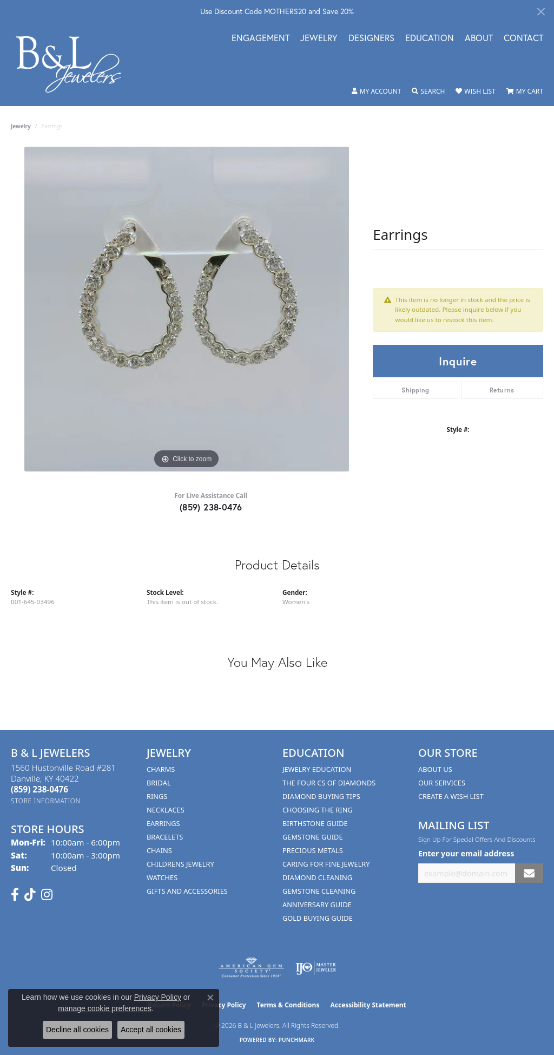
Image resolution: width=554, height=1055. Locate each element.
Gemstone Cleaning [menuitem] (318, 891)
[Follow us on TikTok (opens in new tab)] (30, 894)
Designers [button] (371, 39)
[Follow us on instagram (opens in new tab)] (46, 894)
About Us (435, 769)
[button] (376, 91)
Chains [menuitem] (159, 850)
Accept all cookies (151, 1029)
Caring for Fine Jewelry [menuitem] (326, 864)
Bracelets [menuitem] (165, 837)
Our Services (441, 783)
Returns (502, 390)
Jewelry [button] (319, 39)
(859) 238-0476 (211, 507)
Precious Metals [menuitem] (312, 850)
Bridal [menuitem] (159, 783)
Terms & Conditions (288, 1005)
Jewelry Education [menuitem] (316, 769)
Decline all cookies (77, 1029)
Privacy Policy (157, 997)
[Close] (541, 11)
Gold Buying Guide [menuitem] (317, 918)
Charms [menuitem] (161, 769)
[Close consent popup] (210, 997)
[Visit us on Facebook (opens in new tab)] (15, 894)
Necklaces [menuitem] (165, 810)
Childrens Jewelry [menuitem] (180, 864)
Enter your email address (466, 853)
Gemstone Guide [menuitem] (312, 837)
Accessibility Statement (368, 1005)
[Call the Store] (39, 789)
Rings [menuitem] (157, 796)
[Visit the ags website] (251, 967)
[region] (186, 309)
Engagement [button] (260, 39)
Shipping (415, 390)
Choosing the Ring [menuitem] (317, 810)
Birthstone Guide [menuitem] (315, 823)
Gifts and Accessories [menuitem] (187, 891)
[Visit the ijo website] (315, 967)
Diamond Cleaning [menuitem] (317, 877)
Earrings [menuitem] (163, 823)
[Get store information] (46, 800)
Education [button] (429, 39)
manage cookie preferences (104, 1008)
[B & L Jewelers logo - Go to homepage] (74, 64)
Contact (523, 39)
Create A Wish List (451, 796)
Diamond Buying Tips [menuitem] (321, 796)
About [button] (479, 39)
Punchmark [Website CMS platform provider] (297, 1040)
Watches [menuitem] (162, 877)
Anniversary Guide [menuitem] (317, 904)
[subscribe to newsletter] (529, 873)
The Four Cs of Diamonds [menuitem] (328, 783)
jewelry (21, 126)
